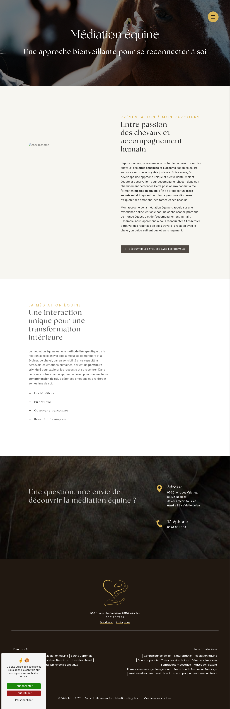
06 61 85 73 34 (176, 527)
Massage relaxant (205, 665)
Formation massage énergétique (148, 669)
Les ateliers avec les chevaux (59, 665)
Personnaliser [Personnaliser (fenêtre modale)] (24, 700)
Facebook (106, 622)
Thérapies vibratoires (175, 660)
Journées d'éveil (81, 660)
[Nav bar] (213, 16)
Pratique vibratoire (141, 673)
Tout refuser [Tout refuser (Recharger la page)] (24, 693)
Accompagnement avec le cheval (195, 673)
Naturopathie (183, 656)
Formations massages (176, 665)
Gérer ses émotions (204, 660)
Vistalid (66, 698)
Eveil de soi (163, 673)
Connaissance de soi (157, 656)
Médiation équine (57, 656)
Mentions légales (127, 698)
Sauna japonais (148, 660)
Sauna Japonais (81, 656)
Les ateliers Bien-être (54, 660)
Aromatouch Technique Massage (195, 669)
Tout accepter (24, 686)
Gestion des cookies (158, 698)
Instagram (123, 622)
